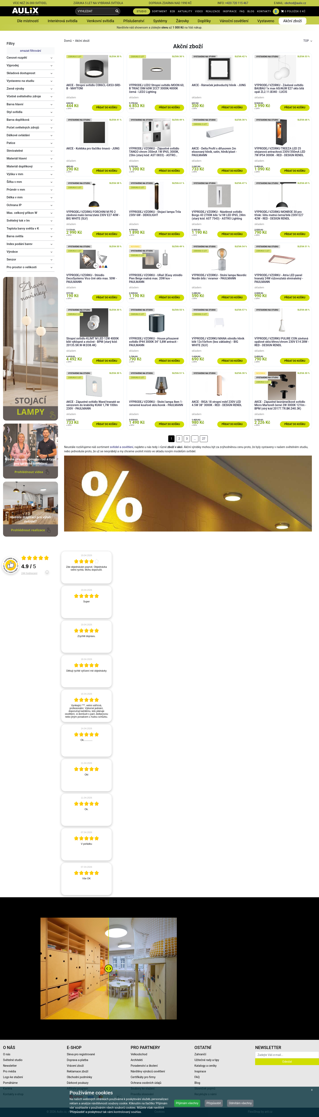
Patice (11, 143)
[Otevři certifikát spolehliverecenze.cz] (35, 558)
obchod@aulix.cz (295, 3)
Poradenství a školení (144, 1065)
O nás (6, 1054)
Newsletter (10, 1065)
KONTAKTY (264, 11)
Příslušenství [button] (133, 21)
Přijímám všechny (187, 1103)
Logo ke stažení (13, 1077)
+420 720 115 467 (236, 3)
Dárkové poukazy (77, 1082)
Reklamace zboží (77, 1071)
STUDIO (142, 11)
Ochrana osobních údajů (146, 1082)
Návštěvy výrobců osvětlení (148, 1071)
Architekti (137, 1060)
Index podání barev (20, 244)
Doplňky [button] (204, 21)
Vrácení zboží (75, 1065)
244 (29, 573)
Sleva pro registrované (81, 1054)
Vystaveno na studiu (20, 81)
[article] (86, 567)
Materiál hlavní (17, 158)
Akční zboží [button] (292, 21)
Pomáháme (10, 1082)
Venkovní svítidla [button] (100, 21)
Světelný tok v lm (18, 220)
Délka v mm (15, 197)
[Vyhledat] (117, 11)
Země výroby (15, 88)
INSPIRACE (230, 11)
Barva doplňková (18, 120)
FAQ (242, 11)
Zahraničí (200, 1054)
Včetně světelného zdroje (24, 96)
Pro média (9, 1071)
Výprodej (13, 65)
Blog (197, 1082)
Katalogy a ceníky (205, 1065)
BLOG (250, 11)
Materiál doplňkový (20, 166)
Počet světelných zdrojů (23, 127)
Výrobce (12, 252)
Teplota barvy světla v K (23, 228)
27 (203, 438)
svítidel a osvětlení (121, 447)
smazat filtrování (30, 50)
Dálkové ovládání (18, 135)
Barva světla (15, 236)
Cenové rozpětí (17, 57)
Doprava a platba (77, 1060)
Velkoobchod (139, 1054)
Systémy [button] (160, 21)
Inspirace (200, 1071)
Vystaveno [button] (265, 21)
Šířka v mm (14, 182)
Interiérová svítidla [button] (62, 21)
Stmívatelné (15, 151)
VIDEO (199, 11)
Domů (68, 40)
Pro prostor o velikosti (22, 267)
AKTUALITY (185, 11)
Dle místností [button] (27, 21)
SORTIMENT (159, 11)
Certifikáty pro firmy (143, 1077)
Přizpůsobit (213, 1103)
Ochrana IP (14, 205)
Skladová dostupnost (21, 73)
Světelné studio (12, 1060)
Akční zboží (82, 40)
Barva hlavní (15, 104)
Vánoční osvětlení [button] (234, 21)
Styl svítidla (14, 112)
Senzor (11, 259)
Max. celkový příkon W (22, 213)
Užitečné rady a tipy (206, 1060)
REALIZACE (213, 11)
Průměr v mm (16, 189)
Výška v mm (15, 174)
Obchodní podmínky (79, 1077)
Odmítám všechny (240, 1103)
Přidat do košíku (106, 107)
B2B (172, 11)
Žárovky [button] (182, 21)
